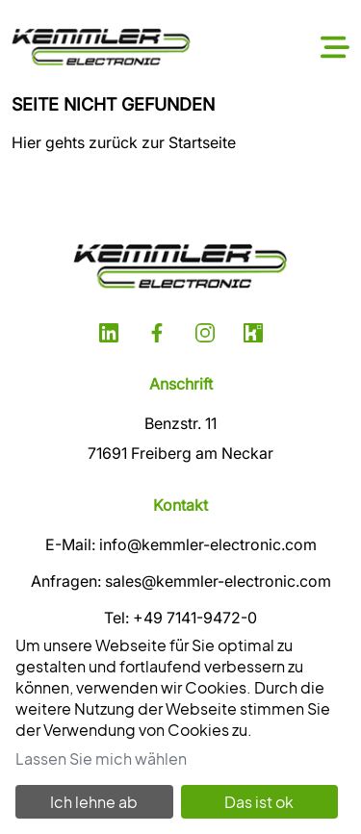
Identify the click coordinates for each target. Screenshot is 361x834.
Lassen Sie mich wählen (101, 758)
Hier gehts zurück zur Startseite (124, 142)
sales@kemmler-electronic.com (218, 581)
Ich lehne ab (94, 802)
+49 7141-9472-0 (195, 617)
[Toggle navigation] (335, 47)
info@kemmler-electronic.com (208, 544)
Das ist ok (259, 802)
